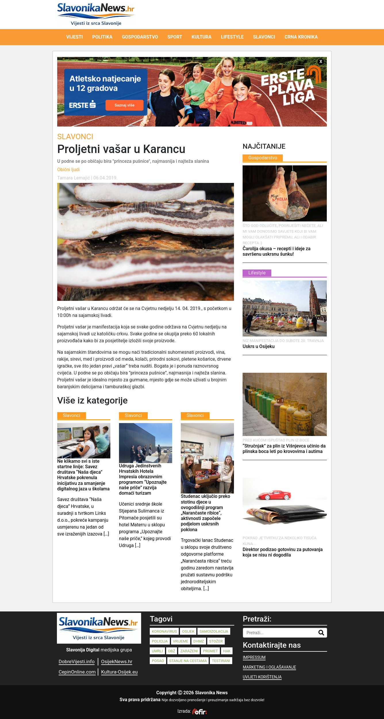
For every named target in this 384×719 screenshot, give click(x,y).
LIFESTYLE (232, 37)
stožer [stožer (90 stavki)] (216, 641)
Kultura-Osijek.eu (119, 672)
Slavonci (75, 136)
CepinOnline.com (77, 672)
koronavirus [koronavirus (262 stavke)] (164, 631)
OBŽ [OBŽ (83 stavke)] (171, 651)
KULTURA (202, 37)
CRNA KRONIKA (301, 37)
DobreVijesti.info (77, 661)
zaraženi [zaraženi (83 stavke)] (189, 651)
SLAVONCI (264, 37)
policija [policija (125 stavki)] (160, 641)
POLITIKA (102, 37)
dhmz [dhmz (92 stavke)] (198, 641)
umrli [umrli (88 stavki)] (157, 651)
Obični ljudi (68, 169)
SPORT (175, 37)
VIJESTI (74, 37)
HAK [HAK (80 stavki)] (227, 651)
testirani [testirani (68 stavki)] (221, 661)
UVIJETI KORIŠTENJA (262, 677)
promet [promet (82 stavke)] (210, 651)
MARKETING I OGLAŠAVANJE (269, 667)
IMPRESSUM (254, 657)
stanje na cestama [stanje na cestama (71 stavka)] (188, 661)
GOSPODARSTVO (140, 37)
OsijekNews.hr (117, 661)
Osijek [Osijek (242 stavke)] (188, 631)
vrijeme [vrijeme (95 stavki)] (180, 641)
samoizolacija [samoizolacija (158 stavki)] (213, 631)
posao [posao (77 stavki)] (158, 661)
